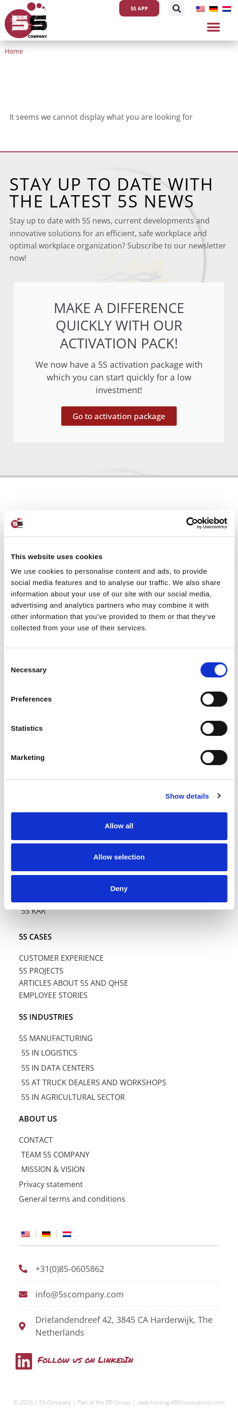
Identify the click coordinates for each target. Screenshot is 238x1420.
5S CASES (35, 937)
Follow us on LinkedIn (85, 1360)
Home (14, 51)
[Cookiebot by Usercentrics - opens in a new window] (186, 523)
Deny (119, 888)
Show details (187, 796)
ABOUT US (38, 1119)
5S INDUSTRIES (46, 1017)
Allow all (119, 826)
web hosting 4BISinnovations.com (181, 1402)
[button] (176, 8)
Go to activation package (119, 416)
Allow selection (119, 857)
